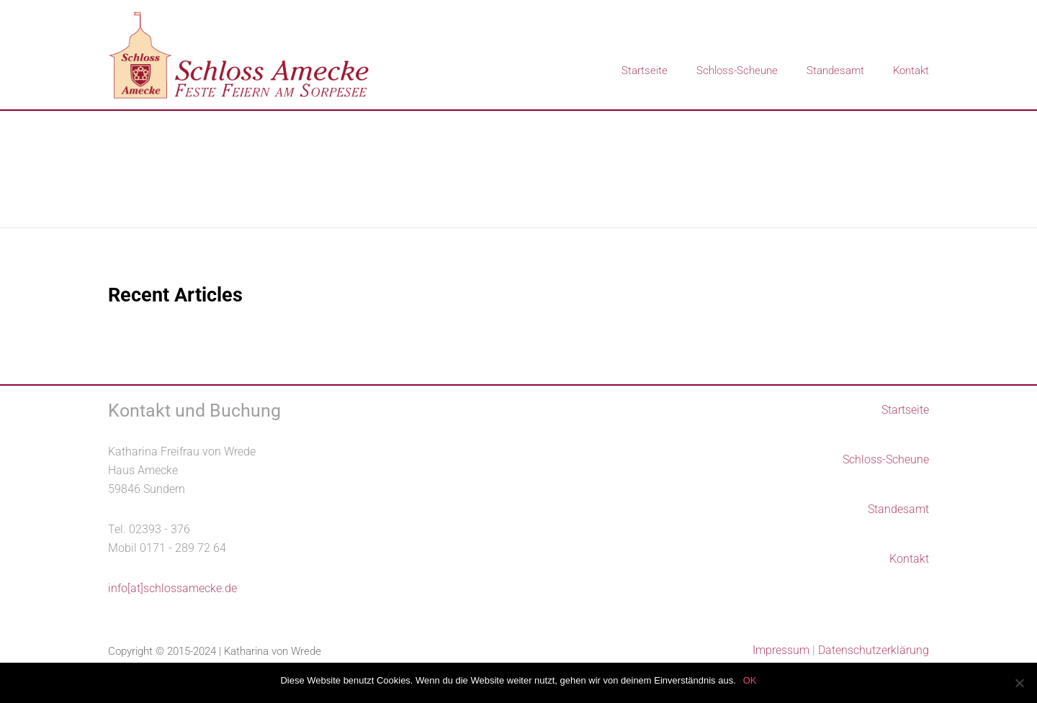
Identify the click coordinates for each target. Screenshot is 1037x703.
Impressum (781, 650)
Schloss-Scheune (737, 70)
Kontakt (911, 70)
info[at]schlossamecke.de (172, 588)
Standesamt (835, 70)
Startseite (644, 70)
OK (750, 680)
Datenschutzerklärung (873, 650)
